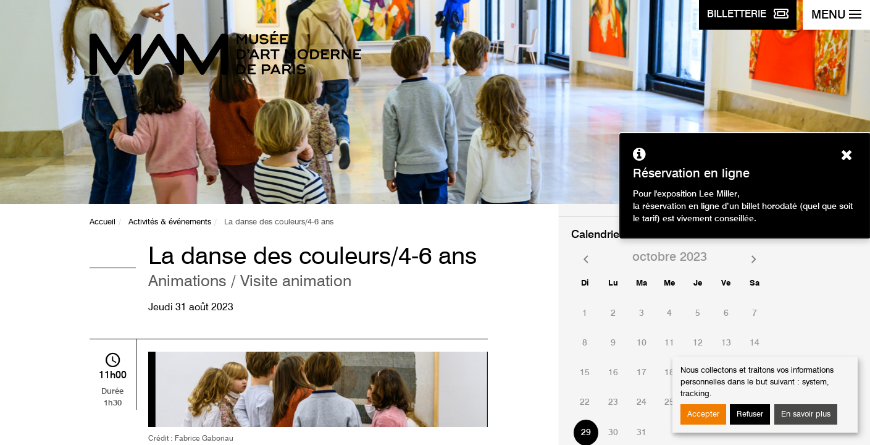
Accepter (703, 414)
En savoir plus (805, 414)
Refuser (750, 414)
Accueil (102, 222)
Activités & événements (169, 222)
